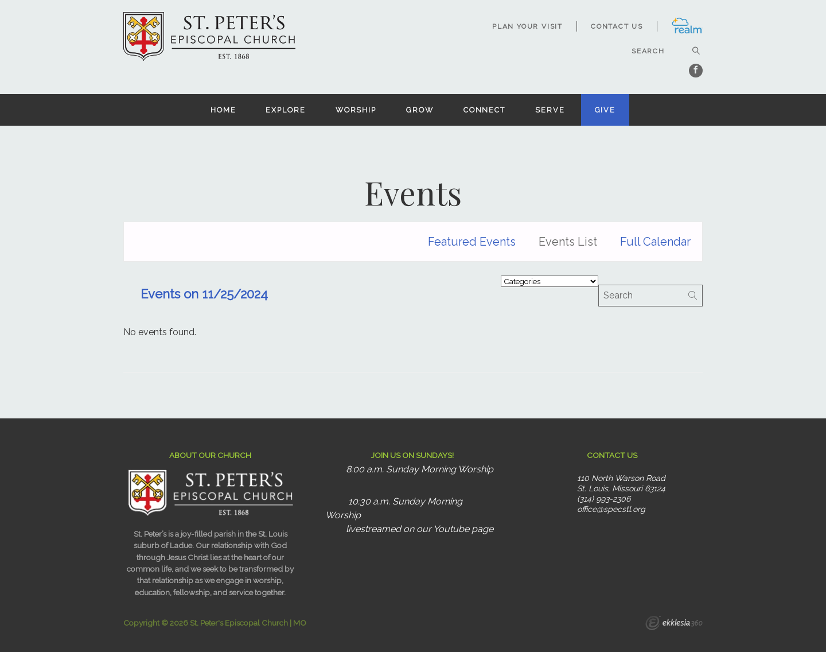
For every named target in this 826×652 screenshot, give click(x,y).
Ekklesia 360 (674, 624)
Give (605, 110)
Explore (285, 110)
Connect (484, 110)
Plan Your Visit (527, 26)
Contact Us (617, 26)
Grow (420, 110)
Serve (549, 110)
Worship (356, 110)
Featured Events (472, 242)
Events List (568, 242)
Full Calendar (655, 242)
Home (223, 110)
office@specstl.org (611, 509)
